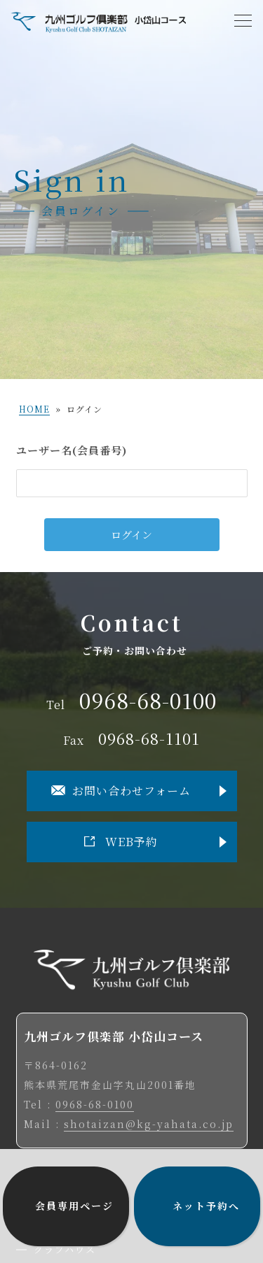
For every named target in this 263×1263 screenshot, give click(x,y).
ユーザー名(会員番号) (71, 450)
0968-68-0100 (148, 700)
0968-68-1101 (149, 738)
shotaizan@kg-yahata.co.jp (149, 1124)
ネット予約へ (206, 1206)
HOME (34, 409)
